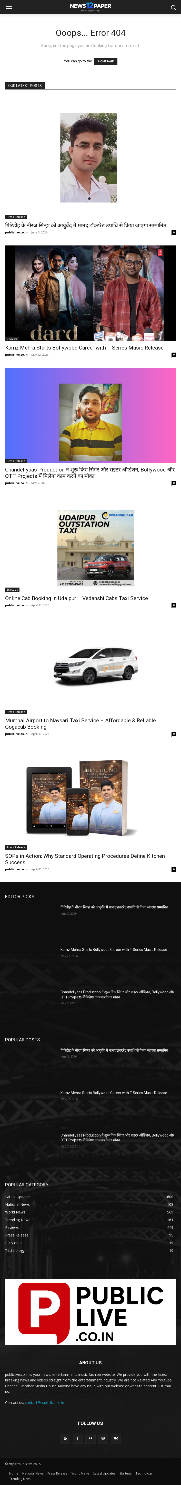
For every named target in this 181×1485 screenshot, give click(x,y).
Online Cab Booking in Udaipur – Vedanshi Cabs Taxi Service (76, 598)
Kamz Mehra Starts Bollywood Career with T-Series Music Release (84, 348)
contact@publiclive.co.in (44, 1402)
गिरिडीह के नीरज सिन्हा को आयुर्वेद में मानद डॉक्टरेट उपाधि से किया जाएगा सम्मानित (85, 225)
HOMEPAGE (106, 61)
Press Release (16, 217)
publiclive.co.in (16, 232)
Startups (12, 589)
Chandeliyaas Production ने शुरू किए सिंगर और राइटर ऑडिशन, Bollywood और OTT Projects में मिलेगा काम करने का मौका (90, 473)
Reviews (12, 339)
